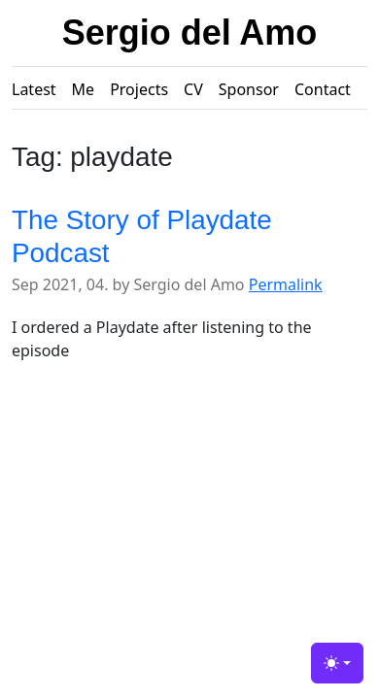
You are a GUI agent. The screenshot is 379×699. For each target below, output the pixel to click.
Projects (139, 89)
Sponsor (249, 89)
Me (83, 89)
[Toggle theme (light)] (337, 663)
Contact (322, 89)
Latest (34, 89)
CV (193, 89)
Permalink (286, 284)
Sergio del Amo (190, 32)
